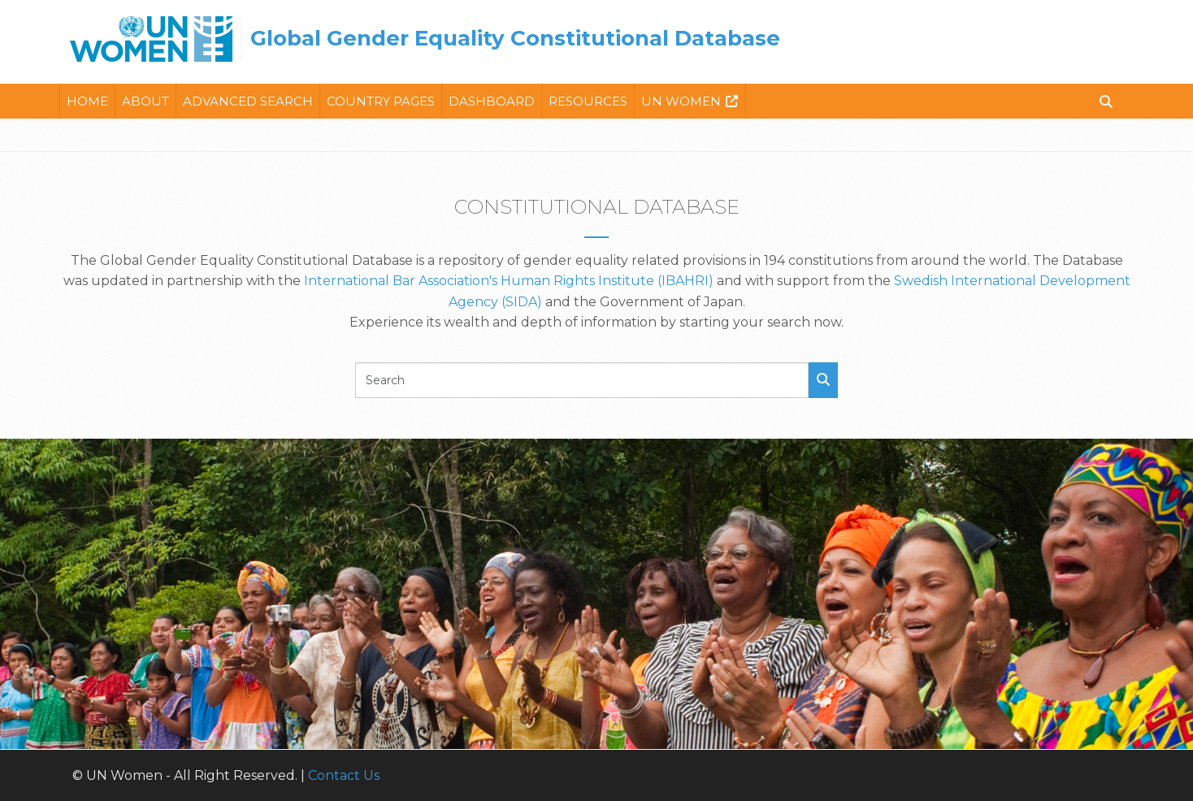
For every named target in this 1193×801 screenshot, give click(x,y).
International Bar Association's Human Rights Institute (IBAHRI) (509, 280)
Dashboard (492, 101)
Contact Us (344, 775)
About (145, 101)
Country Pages (381, 101)
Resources (588, 101)
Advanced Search (248, 101)
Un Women (681, 101)
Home (87, 101)
